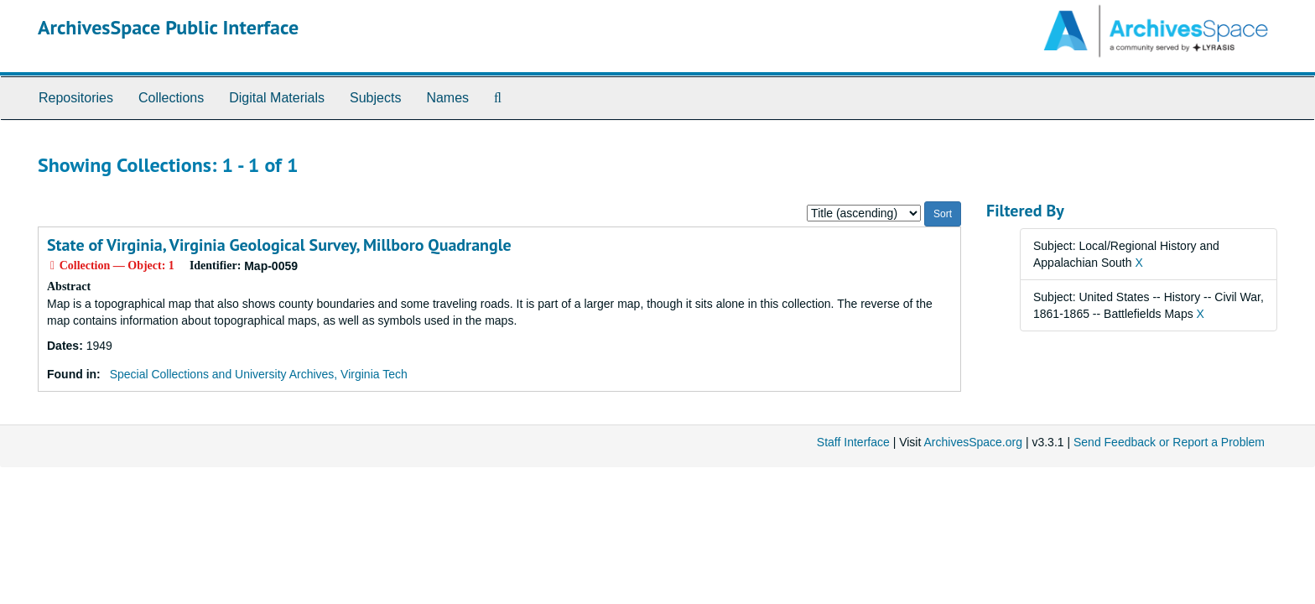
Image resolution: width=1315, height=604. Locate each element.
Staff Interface (853, 442)
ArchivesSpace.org (972, 442)
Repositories (76, 98)
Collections (171, 98)
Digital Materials (277, 98)
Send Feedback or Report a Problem (1169, 442)
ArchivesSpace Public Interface (168, 27)
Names (447, 98)
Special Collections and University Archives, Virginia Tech (259, 374)
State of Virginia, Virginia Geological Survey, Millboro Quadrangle (279, 245)
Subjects (375, 98)
